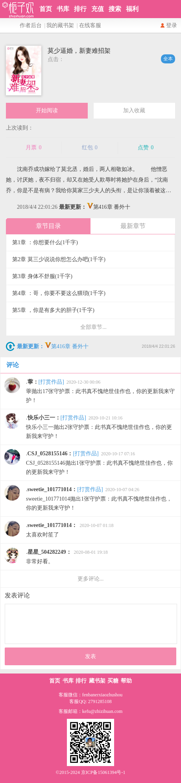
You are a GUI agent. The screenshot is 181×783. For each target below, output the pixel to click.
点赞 (145, 148)
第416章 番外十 (95, 207)
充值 (97, 9)
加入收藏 (134, 110)
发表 (90, 656)
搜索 (115, 9)
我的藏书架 (60, 25)
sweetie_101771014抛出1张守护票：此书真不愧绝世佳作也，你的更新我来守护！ (99, 498)
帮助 (126, 681)
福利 (132, 9)
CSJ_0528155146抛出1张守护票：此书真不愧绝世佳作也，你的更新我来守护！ (99, 463)
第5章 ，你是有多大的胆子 (53, 310)
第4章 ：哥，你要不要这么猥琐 (58, 293)
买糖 (112, 681)
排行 (80, 9)
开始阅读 (47, 110)
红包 (90, 148)
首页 (45, 9)
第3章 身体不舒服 (42, 276)
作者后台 (31, 25)
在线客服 (90, 25)
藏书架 (97, 681)
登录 (171, 25)
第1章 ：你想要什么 (45, 242)
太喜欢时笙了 (70, 530)
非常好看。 (67, 556)
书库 (63, 9)
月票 (33, 148)
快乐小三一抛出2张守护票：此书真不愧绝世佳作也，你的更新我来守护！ (99, 427)
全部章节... (93, 327)
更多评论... (91, 579)
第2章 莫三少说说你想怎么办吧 (58, 259)
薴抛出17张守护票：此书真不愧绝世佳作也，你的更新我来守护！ (100, 391)
